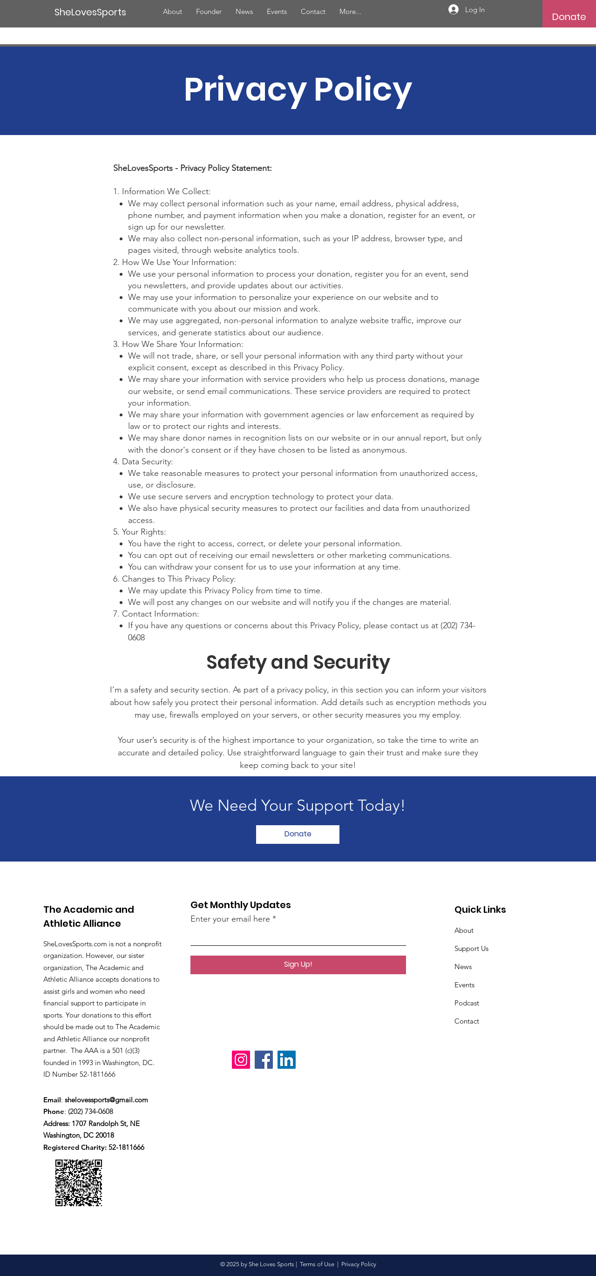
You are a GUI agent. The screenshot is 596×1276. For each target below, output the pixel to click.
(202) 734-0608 (92, 1111)
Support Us (471, 948)
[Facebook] (264, 1060)
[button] (569, 16)
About (464, 930)
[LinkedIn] (287, 1060)
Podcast (466, 1002)
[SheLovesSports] (92, 12)
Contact (466, 1021)
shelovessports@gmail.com (106, 1099)
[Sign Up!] (298, 965)
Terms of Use (317, 1264)
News (463, 966)
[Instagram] (241, 1060)
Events (464, 984)
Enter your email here (230, 919)
